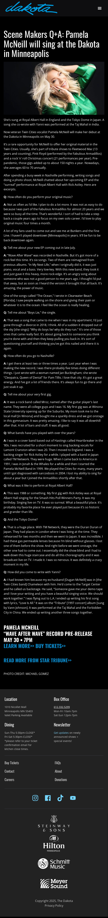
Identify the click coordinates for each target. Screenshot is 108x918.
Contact (9, 771)
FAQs (58, 762)
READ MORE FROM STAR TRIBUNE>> (37, 660)
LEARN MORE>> (19, 646)
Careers (9, 779)
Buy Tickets (12, 762)
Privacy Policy (54, 906)
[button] (100, 8)
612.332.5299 (62, 707)
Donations (61, 779)
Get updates (61, 732)
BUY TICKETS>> (50, 646)
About (58, 771)
